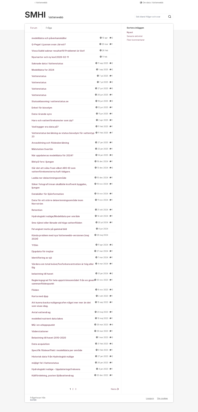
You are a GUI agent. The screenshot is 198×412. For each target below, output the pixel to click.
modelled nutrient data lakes (74, 318)
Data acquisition (74, 343)
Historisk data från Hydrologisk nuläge (74, 356)
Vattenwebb (41, 2)
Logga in (150, 398)
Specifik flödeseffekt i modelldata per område (74, 350)
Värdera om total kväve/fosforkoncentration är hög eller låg (74, 265)
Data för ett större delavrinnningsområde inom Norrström (74, 202)
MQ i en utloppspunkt (74, 324)
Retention (74, 209)
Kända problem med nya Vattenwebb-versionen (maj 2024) (74, 237)
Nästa (113, 389)
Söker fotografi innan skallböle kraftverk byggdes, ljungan (74, 186)
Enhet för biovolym (74, 107)
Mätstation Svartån (74, 148)
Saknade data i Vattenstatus (74, 63)
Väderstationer (74, 331)
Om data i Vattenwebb (151, 2)
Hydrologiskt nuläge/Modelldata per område (74, 216)
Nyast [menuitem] (130, 32)
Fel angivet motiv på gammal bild (74, 228)
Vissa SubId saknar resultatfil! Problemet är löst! (74, 50)
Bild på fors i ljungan (74, 161)
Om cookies (162, 398)
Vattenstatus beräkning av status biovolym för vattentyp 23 (74, 134)
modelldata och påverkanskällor (74, 37)
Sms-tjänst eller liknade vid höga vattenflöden (74, 222)
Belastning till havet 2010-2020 (74, 337)
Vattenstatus (74, 75)
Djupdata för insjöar (74, 251)
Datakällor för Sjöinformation (74, 193)
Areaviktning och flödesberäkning (74, 142)
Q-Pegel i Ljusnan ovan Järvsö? (74, 44)
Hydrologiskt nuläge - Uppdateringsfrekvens (74, 369)
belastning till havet (74, 273)
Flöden (74, 289)
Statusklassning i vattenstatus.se (74, 101)
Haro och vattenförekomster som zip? (74, 120)
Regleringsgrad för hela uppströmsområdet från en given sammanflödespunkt (74, 282)
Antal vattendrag (74, 312)
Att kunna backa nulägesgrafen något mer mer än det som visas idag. (74, 304)
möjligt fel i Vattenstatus (74, 362)
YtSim (74, 244)
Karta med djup (74, 296)
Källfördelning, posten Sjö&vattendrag (74, 375)
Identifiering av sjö (74, 257)
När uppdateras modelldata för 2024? (74, 155)
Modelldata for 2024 (74, 69)
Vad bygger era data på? (74, 126)
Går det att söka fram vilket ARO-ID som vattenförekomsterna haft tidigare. (74, 169)
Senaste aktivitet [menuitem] (135, 36)
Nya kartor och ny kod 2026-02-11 (74, 56)
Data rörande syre (74, 113)
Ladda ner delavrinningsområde (74, 177)
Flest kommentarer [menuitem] (136, 40)
